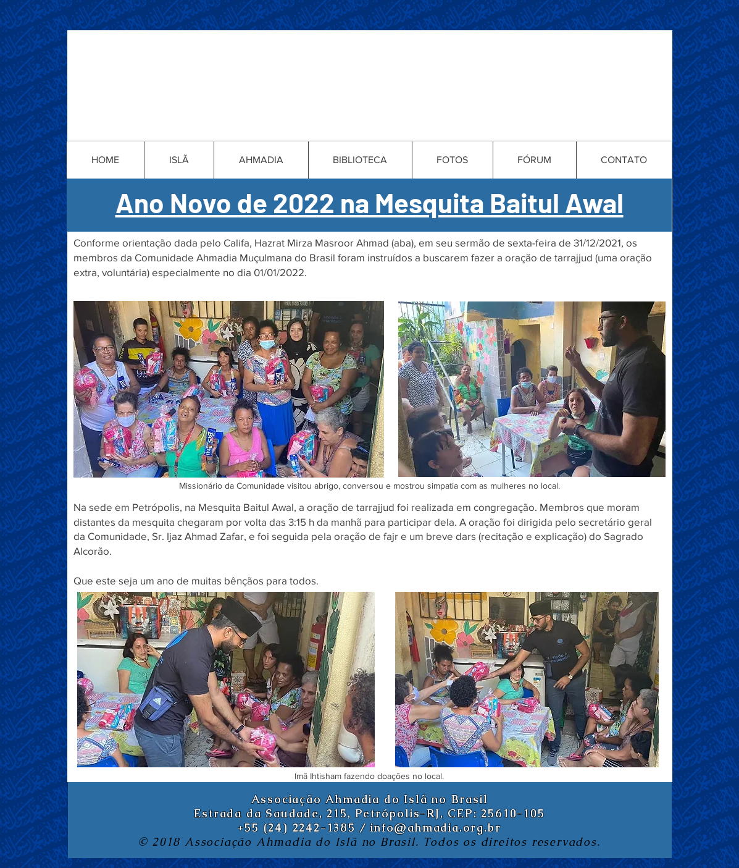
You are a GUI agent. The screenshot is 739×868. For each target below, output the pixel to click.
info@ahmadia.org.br (435, 827)
